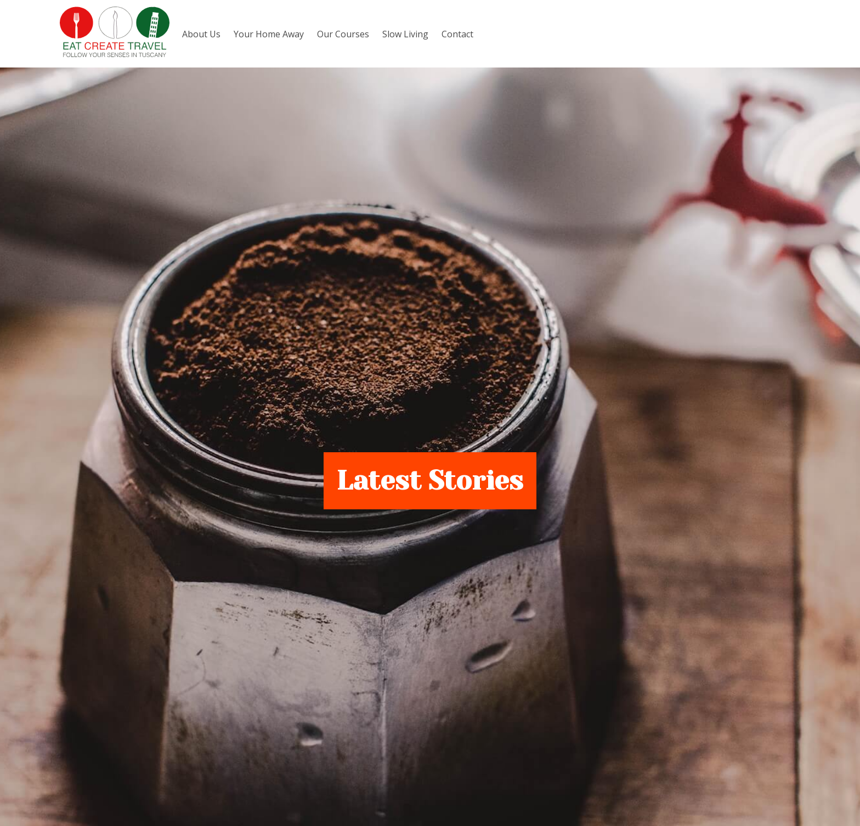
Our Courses (343, 34)
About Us (201, 34)
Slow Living (405, 34)
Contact (457, 34)
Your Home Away (269, 34)
